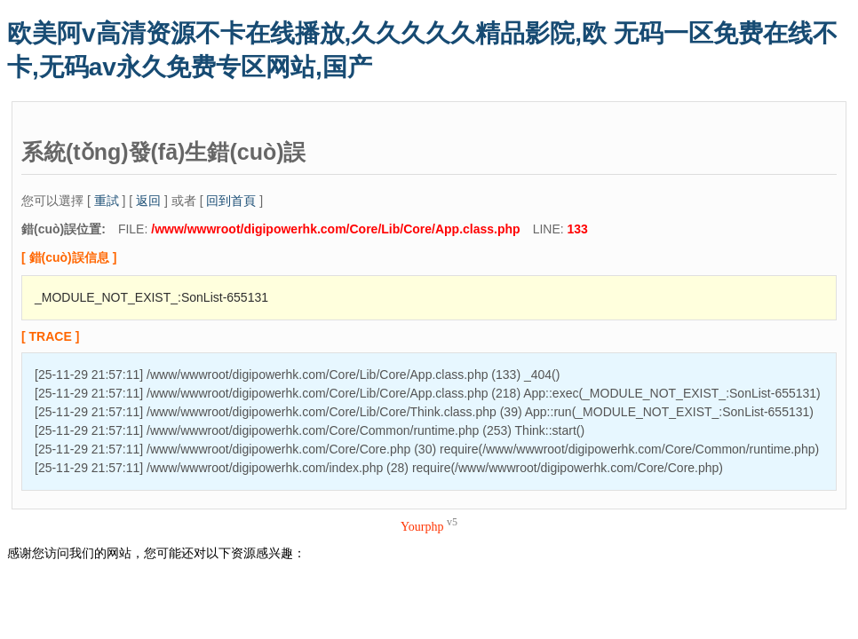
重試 (106, 200)
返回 (148, 200)
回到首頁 (231, 200)
